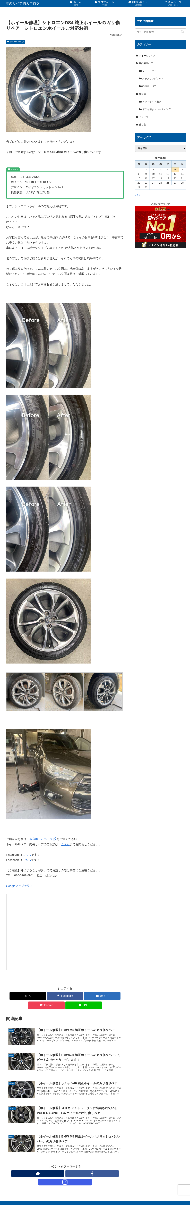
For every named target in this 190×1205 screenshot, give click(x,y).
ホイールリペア (15, 41)
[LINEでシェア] (104, 996)
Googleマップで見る (19, 886)
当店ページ (152, 1194)
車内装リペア (144, 63)
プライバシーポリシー (173, 1194)
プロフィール (117, 1194)
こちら (65, 844)
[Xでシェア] (25, 996)
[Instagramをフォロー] (72, 1166)
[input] (160, 31)
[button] (182, 32)
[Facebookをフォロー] (65, 1166)
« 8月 (138, 195)
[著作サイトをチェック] (57, 1166)
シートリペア (148, 71)
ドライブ (142, 117)
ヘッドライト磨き (150, 101)
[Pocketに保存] (84, 996)
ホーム (103, 1194)
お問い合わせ (135, 1194)
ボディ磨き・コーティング (155, 109)
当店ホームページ (42, 839)
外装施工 (142, 94)
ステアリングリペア (151, 78)
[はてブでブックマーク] (65, 996)
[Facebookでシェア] (45, 996)
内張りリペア (148, 86)
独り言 (141, 124)
